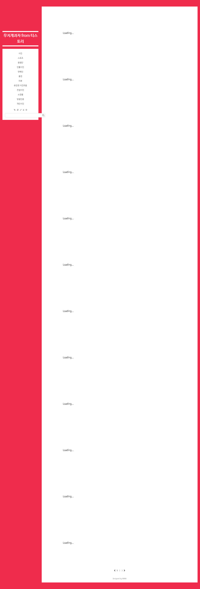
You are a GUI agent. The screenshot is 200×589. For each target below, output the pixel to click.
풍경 (20, 76)
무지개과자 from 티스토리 (20, 38)
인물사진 (20, 67)
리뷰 (20, 81)
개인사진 (20, 104)
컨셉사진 (20, 90)
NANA (124, 578)
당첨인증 (20, 99)
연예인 (20, 72)
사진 (20, 53)
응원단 (20, 63)
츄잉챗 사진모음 (20, 85)
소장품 (20, 95)
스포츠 (20, 58)
